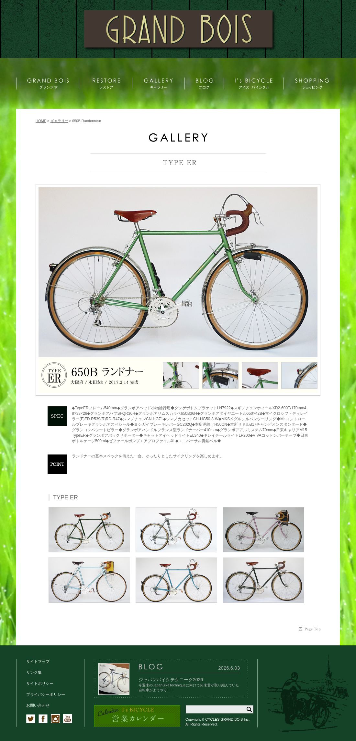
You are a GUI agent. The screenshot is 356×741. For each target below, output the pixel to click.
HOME (41, 121)
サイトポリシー (39, 683)
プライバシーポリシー (45, 694)
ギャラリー (59, 121)
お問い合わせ (38, 705)
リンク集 (34, 672)
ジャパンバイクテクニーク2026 (171, 679)
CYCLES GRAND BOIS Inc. (227, 719)
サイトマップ (38, 661)
